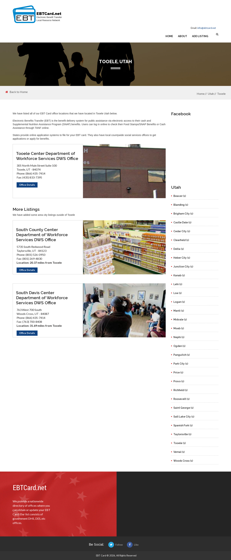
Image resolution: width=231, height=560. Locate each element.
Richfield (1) (180, 390)
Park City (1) (180, 363)
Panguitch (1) (181, 355)
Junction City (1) (183, 266)
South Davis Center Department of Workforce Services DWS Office (42, 297)
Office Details (27, 184)
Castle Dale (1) (182, 222)
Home (169, 36)
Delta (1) (178, 249)
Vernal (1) (179, 452)
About (182, 36)
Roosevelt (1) (181, 399)
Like (133, 544)
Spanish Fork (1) (183, 425)
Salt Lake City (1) (183, 416)
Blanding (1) (180, 205)
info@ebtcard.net (206, 27)
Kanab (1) (179, 275)
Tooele (221, 93)
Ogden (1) (179, 346)
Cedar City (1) (181, 231)
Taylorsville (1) (182, 434)
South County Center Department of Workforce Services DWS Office (42, 234)
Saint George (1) (183, 408)
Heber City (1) (181, 257)
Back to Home (16, 91)
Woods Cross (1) (183, 460)
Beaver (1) (179, 196)
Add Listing (200, 36)
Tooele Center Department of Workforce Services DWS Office (47, 156)
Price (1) (178, 372)
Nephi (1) (178, 337)
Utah (211, 93)
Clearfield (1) (181, 240)
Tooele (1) (179, 443)
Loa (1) (177, 293)
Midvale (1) (180, 319)
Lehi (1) (177, 284)
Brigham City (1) (183, 213)
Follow (115, 544)
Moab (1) (178, 328)
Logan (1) (179, 302)
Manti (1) (178, 310)
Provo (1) (178, 381)
